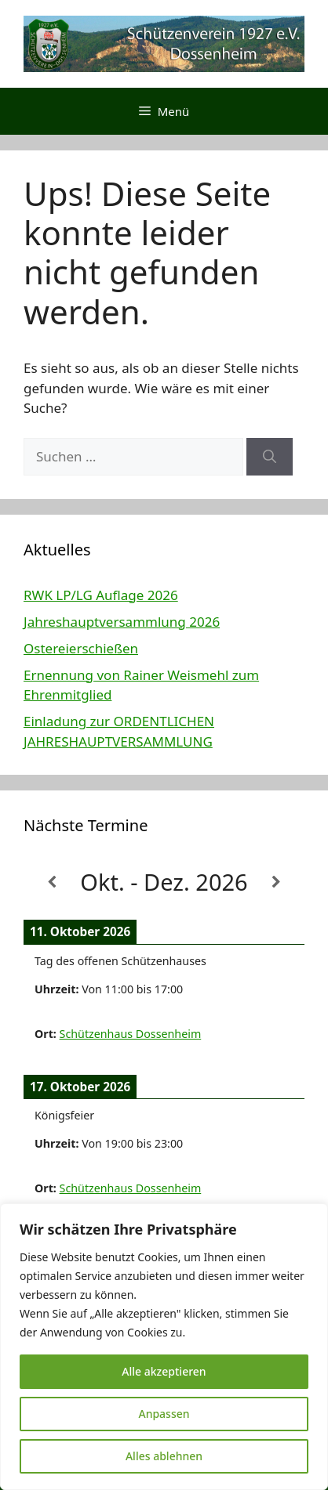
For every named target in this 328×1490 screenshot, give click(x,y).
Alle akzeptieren (164, 1371)
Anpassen (163, 1413)
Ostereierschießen (81, 648)
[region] (164, 1346)
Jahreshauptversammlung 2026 (122, 622)
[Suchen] (269, 457)
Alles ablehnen (164, 1455)
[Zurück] (52, 882)
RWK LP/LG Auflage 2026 (101, 595)
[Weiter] (276, 882)
